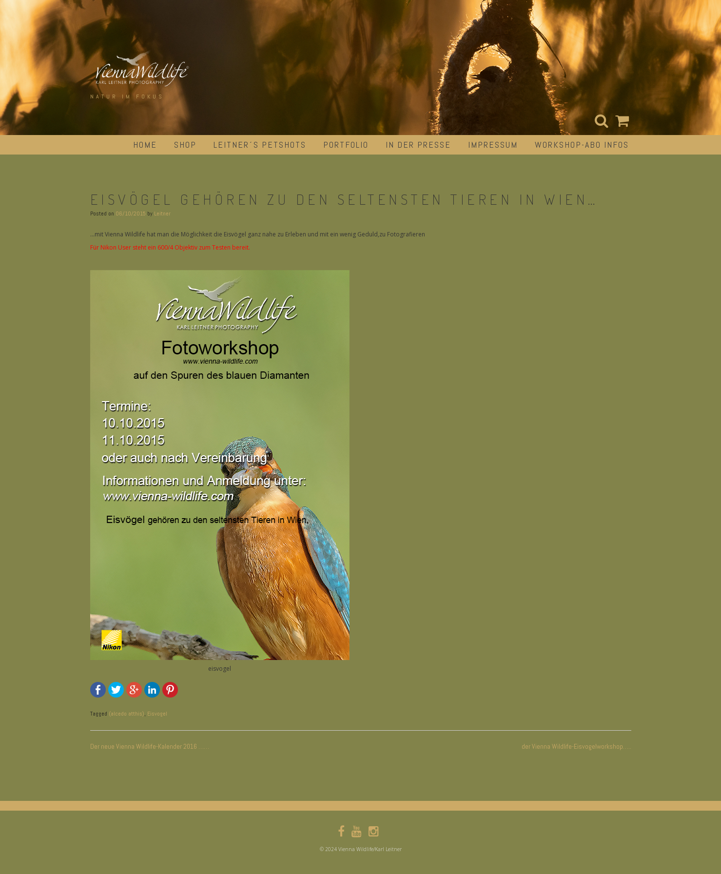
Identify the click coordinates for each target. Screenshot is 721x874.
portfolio (346, 144)
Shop (185, 144)
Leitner (162, 213)
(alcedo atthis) (126, 714)
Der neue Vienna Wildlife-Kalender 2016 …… (149, 746)
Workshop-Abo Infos (582, 144)
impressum (493, 144)
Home (145, 144)
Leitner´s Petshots (260, 144)
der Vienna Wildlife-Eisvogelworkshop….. (576, 746)
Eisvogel (157, 714)
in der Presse (418, 144)
